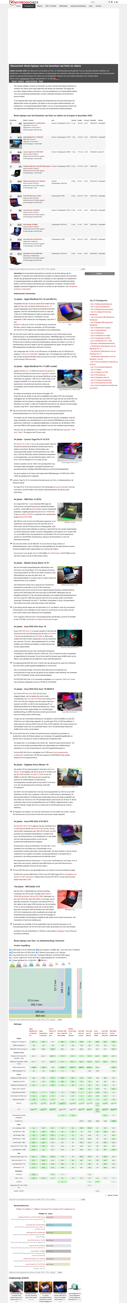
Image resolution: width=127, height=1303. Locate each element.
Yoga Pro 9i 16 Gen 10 (24, 444)
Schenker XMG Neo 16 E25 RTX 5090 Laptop (53, 955)
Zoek (90, 6)
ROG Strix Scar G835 (29, 693)
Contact (98, 6)
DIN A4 (42, 960)
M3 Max (21, 306)
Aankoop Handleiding (78, 6)
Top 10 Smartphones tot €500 (101, 383)
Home (18, 6)
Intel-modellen (37, 509)
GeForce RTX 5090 (25, 517)
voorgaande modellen (47, 373)
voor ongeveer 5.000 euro (61, 679)
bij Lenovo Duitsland (61, 487)
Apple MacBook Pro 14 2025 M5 (23, 960)
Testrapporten (29, 6)
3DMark (37, 1209)
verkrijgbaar (60, 931)
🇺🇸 (55, 79)
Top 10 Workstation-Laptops (101, 328)
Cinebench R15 (46, 1209)
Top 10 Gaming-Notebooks (100, 307)
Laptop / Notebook (31, 81)
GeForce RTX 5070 (37, 829)
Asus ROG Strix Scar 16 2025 (22, 955)
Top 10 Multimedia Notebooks (101, 304)
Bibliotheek (63, 6)
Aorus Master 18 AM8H (46, 950)
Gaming (14, 81)
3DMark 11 (29, 1209)
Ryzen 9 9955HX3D (48, 512)
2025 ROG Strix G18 (23, 826)
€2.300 (28, 880)
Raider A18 (23, 891)
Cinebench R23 (58, 1209)
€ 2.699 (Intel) (54, 553)
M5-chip (44, 371)
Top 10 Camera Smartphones (101, 380)
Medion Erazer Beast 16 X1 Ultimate (51, 952)
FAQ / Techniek (51, 6)
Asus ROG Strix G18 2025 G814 (23, 952)
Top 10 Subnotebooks (98, 330)
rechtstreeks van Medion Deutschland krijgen (42, 619)
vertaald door (25, 79)
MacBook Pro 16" (45, 306)
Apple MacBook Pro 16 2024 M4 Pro (53, 958)
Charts (41, 81)
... (59, 79)
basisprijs (19, 553)
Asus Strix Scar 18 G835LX (69, 950)
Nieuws (39, 6)
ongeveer (66, 430)
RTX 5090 (38, 636)
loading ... (88, 273)
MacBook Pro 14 (25, 371)
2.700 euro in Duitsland (29, 354)
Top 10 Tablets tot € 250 (99, 372)
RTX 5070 (34, 460)
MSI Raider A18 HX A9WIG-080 (23, 950)
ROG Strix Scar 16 (25, 631)
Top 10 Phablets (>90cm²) (100, 377)
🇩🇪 (57, 79)
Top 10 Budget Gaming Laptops (101, 309)
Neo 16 (27, 504)
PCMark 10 (20, 1209)
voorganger (32, 304)
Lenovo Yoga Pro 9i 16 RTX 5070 (23, 958)
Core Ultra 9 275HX (25, 514)
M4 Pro (18, 325)
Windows (21, 81)
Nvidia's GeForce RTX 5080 (33, 896)
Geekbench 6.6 (69, 1209)
